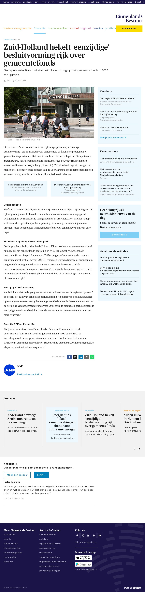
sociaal (74, 28)
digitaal (86, 28)
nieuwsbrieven (47, 548)
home (6, 2)
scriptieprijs (94, 2)
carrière (98, 28)
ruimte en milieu (57, 28)
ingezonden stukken (50, 544)
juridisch (110, 28)
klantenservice (47, 535)
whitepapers (108, 2)
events (51, 2)
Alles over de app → (86, 570)
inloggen (128, 2)
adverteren (40, 2)
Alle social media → (85, 542)
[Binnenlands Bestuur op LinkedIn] (88, 535)
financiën (40, 28)
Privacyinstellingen (49, 571)
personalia (10, 557)
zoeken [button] (140, 2)
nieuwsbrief (62, 2)
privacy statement (49, 566)
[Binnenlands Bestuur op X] (82, 535)
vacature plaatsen (49, 557)
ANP (8, 81)
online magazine (78, 2)
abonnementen (12, 548)
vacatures (16, 2)
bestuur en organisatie (18, 28)
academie (28, 2)
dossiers (8, 562)
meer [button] (119, 2)
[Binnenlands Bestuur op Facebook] (77, 535)
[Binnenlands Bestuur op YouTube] (99, 535)
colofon (43, 539)
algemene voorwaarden (52, 562)
